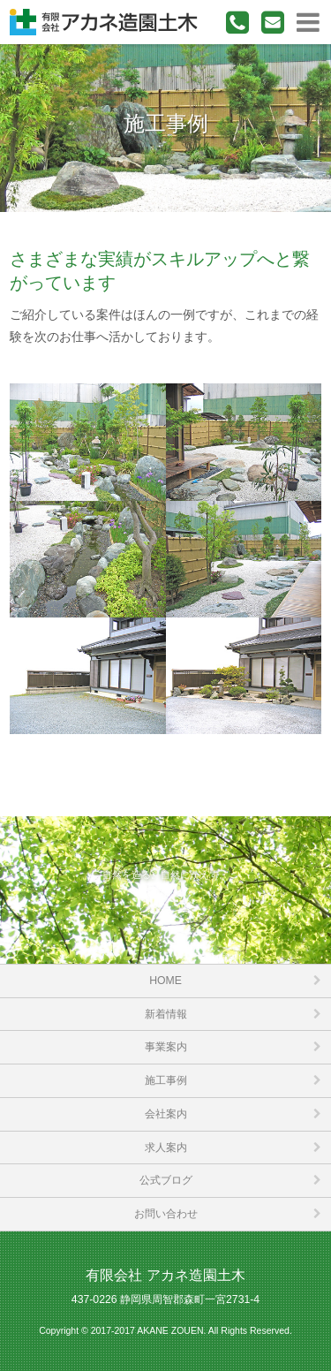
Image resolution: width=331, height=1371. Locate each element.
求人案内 (166, 1147)
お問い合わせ (166, 1214)
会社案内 (166, 1114)
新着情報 (166, 1014)
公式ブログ (165, 1180)
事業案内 (166, 1047)
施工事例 (166, 1080)
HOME (165, 980)
